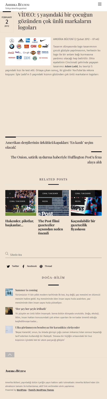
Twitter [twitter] (12, 266)
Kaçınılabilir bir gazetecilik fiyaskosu (83, 225)
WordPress (21, 390)
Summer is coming (26, 290)
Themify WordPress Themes (41, 390)
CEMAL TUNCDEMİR (17, 201)
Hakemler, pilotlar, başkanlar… (19, 223)
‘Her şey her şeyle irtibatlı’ (30, 308)
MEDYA (45, 201)
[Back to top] (9, 354)
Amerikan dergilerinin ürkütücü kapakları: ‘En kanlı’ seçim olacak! (49, 145)
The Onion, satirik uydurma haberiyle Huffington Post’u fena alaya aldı (56, 159)
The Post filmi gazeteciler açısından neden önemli (50, 227)
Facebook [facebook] (28, 266)
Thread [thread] (45, 266)
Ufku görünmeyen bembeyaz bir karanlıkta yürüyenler (47, 327)
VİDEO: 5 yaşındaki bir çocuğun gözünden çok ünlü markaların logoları (55, 21)
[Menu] (100, 4)
